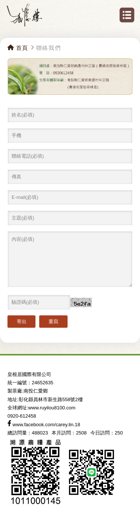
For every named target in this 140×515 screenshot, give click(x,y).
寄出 (22, 321)
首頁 (17, 48)
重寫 (53, 321)
